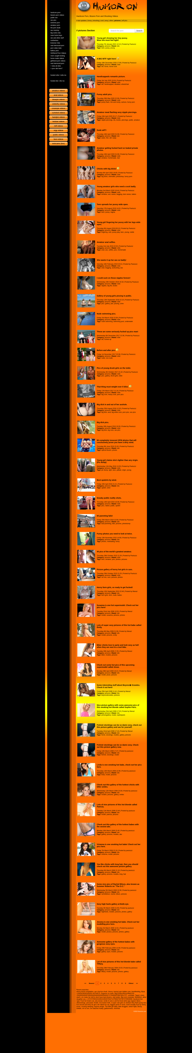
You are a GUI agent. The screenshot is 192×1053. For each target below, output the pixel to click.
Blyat (143, 992)
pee (112, 303)
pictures (107, 46)
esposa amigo (99, 1006)
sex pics (133, 412)
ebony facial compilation (84, 992)
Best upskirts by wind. (107, 480)
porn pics (120, 394)
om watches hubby (96, 1008)
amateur (137, 120)
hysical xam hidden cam (122, 992)
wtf (102, 66)
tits (114, 120)
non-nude (109, 358)
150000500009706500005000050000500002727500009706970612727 (101, 995)
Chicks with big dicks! (108, 169)
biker (103, 655)
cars (109, 577)
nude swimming (106, 321)
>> (137, 983)
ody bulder (116, 997)
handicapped (108, 84)
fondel (96, 1003)
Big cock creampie (127, 997)
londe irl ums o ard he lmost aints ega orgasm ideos (122, 1001)
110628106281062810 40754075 (88, 993)
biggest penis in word (117, 1005)
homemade (112, 158)
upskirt (103, 488)
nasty (114, 138)
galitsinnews (108, 1008)
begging (119, 194)
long (121, 874)
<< (85, 983)
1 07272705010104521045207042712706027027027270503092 (109, 999)
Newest (91, 983)
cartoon (123, 102)
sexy (106, 20)
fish (107, 138)
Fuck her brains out (87, 1001)
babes (134, 194)
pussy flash (105, 102)
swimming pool (118, 321)
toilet (120, 376)
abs (120, 834)
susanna (110, 615)
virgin (124, 470)
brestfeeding (136, 992)
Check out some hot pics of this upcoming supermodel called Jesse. (115, 666)
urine (122, 303)
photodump (126, 523)
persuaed (89, 1003)
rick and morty (115, 102)
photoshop (120, 176)
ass (109, 194)
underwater (129, 321)
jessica (109, 932)
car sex (104, 577)
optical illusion (106, 450)
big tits (109, 286)
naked (107, 506)
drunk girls (114, 376)
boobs (118, 120)
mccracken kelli (104, 1003)
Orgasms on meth (107, 993)
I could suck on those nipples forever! (113, 278)
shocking (96, 20)
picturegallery (106, 715)
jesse (108, 675)
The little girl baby (111, 1006)
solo (109, 232)
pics (115, 250)
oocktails (131, 995)
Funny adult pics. (104, 94)
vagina (112, 212)
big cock (104, 394)
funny (90, 20)
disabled (117, 84)
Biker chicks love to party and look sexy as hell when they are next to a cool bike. (118, 646)
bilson (118, 894)
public (131, 120)
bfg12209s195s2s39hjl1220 (124, 993)
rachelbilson (105, 894)
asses (113, 194)
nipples (103, 286)
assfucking (115, 268)
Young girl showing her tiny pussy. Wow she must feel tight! (112, 39)
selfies (111, 250)
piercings (125, 120)
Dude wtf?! (101, 130)
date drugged (123, 1006)
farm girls (104, 595)
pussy (107, 48)
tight (110, 470)
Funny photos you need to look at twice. (114, 534)
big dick (104, 412)
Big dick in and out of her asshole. (112, 404)
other (111, 20)
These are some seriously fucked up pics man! (117, 332)
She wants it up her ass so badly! (111, 260)
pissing (116, 303)
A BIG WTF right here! (108, 59)
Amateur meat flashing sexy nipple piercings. (117, 112)
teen (102, 48)
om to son (85, 1008)
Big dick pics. (103, 422)
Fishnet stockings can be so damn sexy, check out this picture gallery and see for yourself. (119, 726)
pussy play (116, 232)
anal (102, 250)
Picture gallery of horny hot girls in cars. (115, 569)
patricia (109, 814)
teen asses (127, 194)
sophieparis (121, 715)
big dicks (104, 176)
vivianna (104, 854)
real (118, 158)
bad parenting (106, 523)
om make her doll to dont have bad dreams (96, 997)
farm (110, 595)
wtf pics (124, 20)
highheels (104, 912)
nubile (132, 232)
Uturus (110, 992)
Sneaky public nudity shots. (109, 498)
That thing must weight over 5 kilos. (114, 387)
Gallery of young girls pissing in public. (114, 296)
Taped (137, 995)
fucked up (107, 339)
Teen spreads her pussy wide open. (112, 204)
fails (113, 523)
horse (106, 66)
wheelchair (125, 84)
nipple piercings (106, 120)
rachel (113, 894)
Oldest (131, 983)
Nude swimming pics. (106, 314)
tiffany (103, 972)
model (103, 615)
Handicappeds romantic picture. (111, 76)
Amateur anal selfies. (106, 242)
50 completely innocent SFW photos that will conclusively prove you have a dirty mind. (116, 441)
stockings (109, 735)
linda (103, 775)
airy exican (99, 1001)
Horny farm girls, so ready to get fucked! (115, 587)
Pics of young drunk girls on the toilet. (114, 368)
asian (103, 138)
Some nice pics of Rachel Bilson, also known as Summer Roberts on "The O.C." (118, 885)
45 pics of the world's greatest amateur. (114, 552)
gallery (107, 303)
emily (115, 635)
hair (124, 874)
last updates (82, 20)
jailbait (119, 470)
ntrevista (117, 1008)
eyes (108, 952)
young (112, 48)
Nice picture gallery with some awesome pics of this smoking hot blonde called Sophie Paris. (118, 706)
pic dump (104, 470)
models (108, 655)
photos (114, 450)
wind (108, 488)
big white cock (117, 412)
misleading (111, 541)
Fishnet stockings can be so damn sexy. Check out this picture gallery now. (118, 746)
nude (103, 358)
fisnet (103, 735)
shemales (112, 176)
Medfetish (138, 997)
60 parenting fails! (105, 516)
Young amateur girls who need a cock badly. (116, 186)
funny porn (131, 102)
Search (139, 31)
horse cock (113, 66)
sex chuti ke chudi (100, 992)
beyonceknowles (107, 695)
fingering (104, 232)
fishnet (103, 755)
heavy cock (112, 394)
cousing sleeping (87, 1006)
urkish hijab (133, 1006)
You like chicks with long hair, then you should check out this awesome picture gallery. (117, 865)
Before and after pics (107, 350)
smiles (121, 794)
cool (102, 20)
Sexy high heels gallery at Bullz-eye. (113, 904)
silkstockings (80, 1003)
